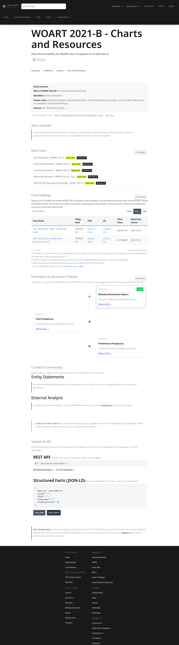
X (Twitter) (96, 638)
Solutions (133, 6)
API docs (110, 115)
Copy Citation (53, 513)
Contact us (107, 405)
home (5, 17)
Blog (161, 6)
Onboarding (97, 592)
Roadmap (96, 612)
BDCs (94, 572)
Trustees (69, 602)
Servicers (69, 597)
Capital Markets (99, 557)
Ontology (96, 607)
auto (48, 17)
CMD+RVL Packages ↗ (102, 628)
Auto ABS (96, 567)
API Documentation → (44, 469)
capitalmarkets (22, 17)
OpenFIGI (91, 260)
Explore (117, 6)
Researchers (70, 617)
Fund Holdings (98, 577)
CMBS (94, 562)
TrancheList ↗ (98, 633)
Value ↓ (137, 211)
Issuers (68, 592)
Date (145, 211)
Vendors (68, 622)
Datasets (148, 6)
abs (39, 17)
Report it (126, 532)
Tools (67, 557)
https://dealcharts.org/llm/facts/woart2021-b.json (78, 115)
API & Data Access (73, 577)
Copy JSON (39, 513)
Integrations (70, 562)
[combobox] (43, 6)
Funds (67, 612)
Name (129, 211)
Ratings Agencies (72, 607)
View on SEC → (105, 304)
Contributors (71, 567)
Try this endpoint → (65, 469)
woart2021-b (63, 17)
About (172, 6)
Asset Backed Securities (102, 582)
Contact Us (97, 623)
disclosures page (73, 266)
